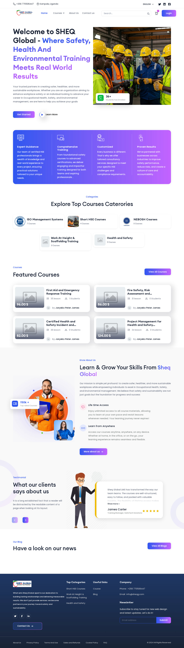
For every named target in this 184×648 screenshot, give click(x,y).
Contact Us (25, 625)
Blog (95, 593)
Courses (57, 13)
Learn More (48, 114)
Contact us (88, 13)
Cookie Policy (92, 642)
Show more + (114, 503)
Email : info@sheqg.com (132, 593)
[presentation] (15, 520)
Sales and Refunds (71, 642)
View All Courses (158, 271)
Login (169, 13)
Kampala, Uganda (47, 3)
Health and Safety (75, 602)
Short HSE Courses (75, 588)
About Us (74, 13)
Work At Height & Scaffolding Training (76, 595)
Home (44, 13)
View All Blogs (159, 545)
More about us (93, 451)
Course (97, 588)
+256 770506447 (23, 3)
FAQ (105, 642)
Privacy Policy (33, 642)
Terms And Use (51, 642)
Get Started (23, 114)
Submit (164, 619)
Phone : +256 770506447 (132, 588)
